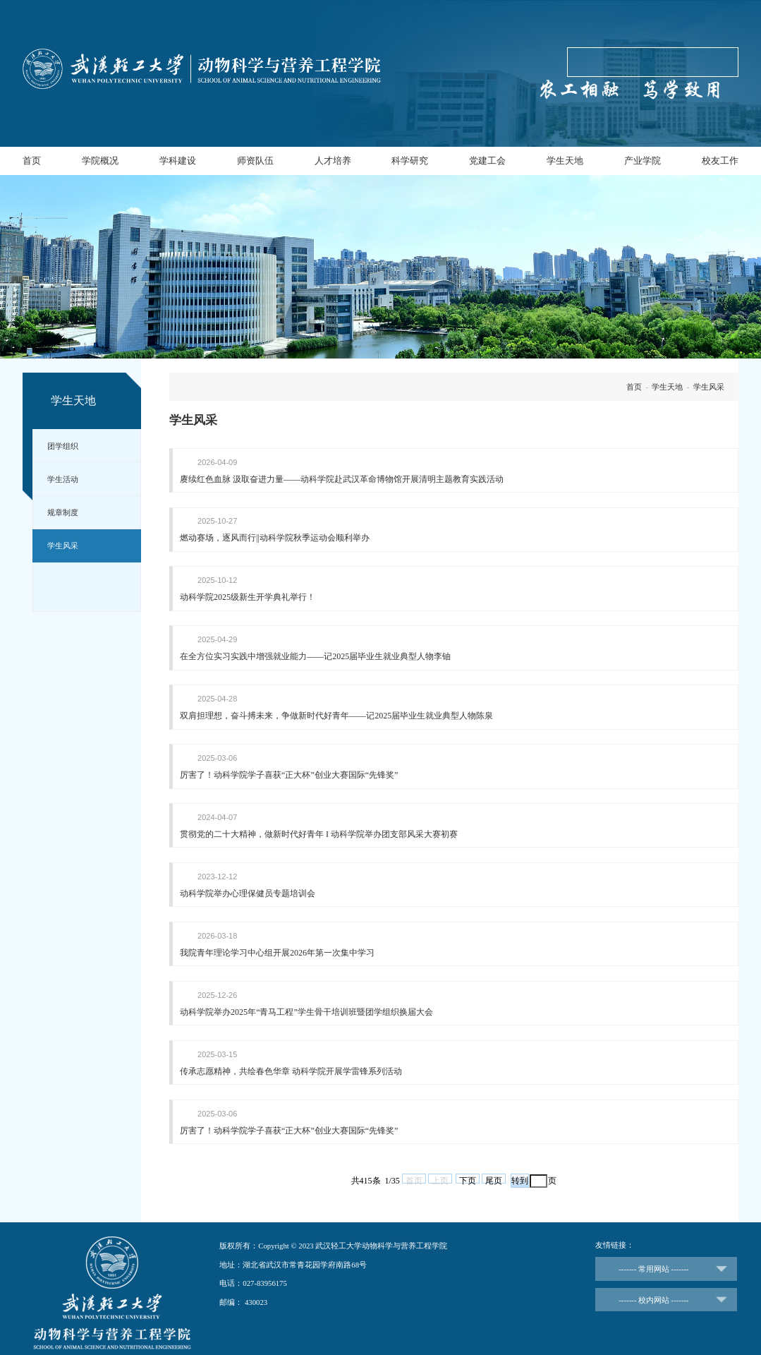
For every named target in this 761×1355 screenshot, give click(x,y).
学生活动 (62, 479)
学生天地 (565, 160)
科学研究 (409, 160)
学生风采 (62, 545)
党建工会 (487, 160)
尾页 (493, 1171)
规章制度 (62, 512)
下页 (467, 1171)
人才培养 (333, 160)
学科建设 (177, 160)
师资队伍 (255, 160)
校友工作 (720, 160)
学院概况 (100, 160)
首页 (32, 160)
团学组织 (62, 446)
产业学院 (642, 160)
